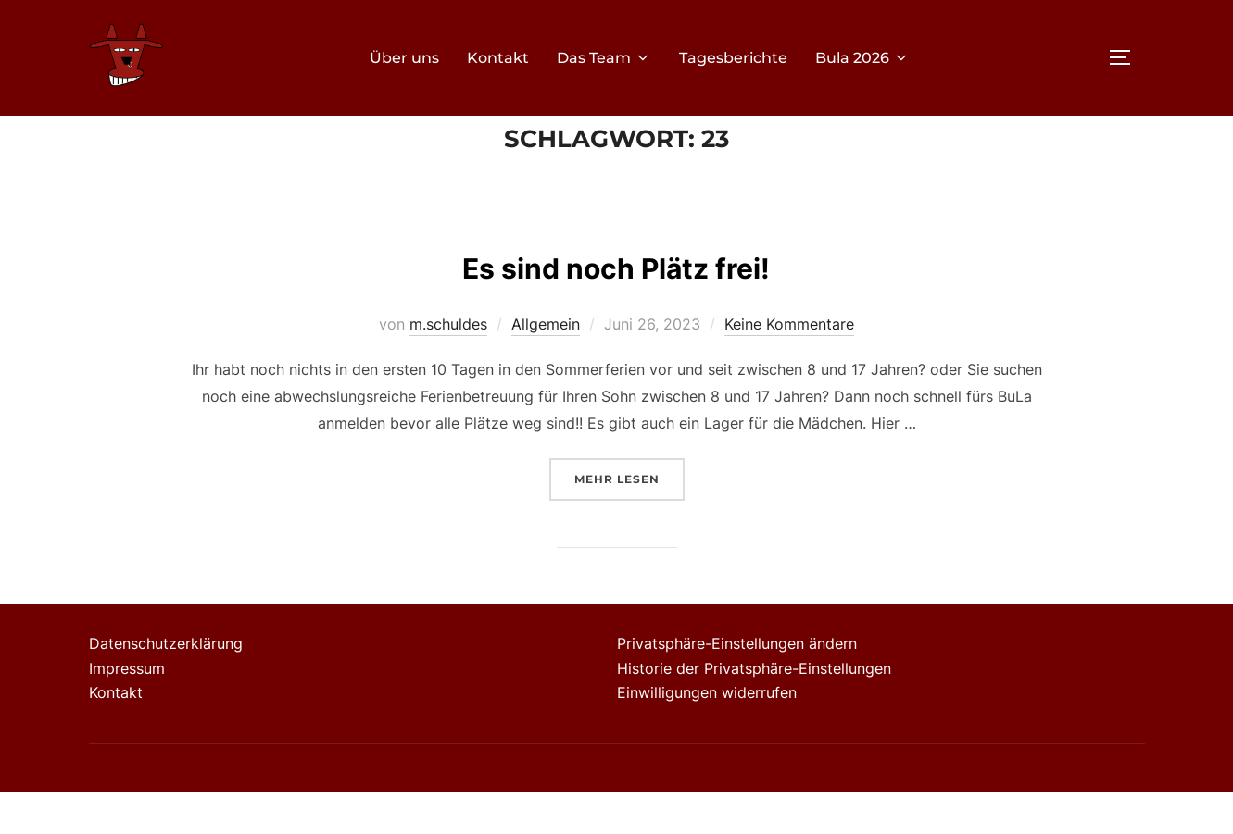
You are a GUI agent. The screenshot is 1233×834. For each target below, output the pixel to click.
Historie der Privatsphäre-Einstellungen (754, 709)
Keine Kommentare (789, 365)
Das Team (604, 58)
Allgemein (545, 365)
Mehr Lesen (629, 519)
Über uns (404, 58)
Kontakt (498, 58)
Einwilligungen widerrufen (707, 734)
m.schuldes (448, 365)
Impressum (127, 709)
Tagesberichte (733, 58)
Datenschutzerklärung (166, 685)
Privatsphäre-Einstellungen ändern (737, 685)
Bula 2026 (862, 58)
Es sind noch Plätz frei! (615, 306)
